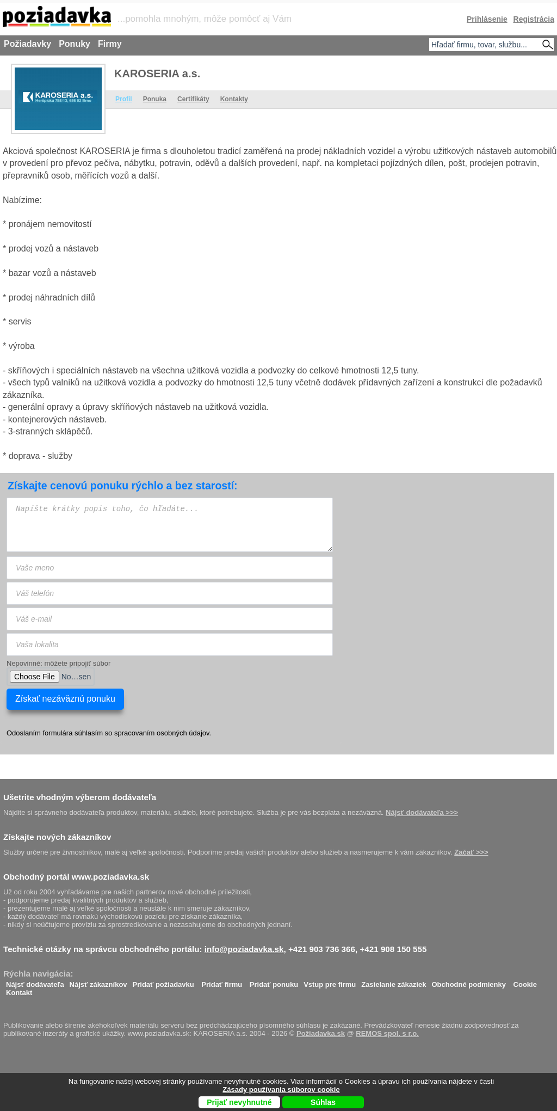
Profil (123, 99)
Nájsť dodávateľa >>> (422, 812)
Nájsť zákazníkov (98, 981)
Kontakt (19, 990)
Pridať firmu (221, 981)
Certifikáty (193, 99)
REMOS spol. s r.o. (387, 1033)
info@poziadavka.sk (244, 949)
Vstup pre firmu (330, 981)
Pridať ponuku (274, 981)
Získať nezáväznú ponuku (65, 698)
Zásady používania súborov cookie (280, 1089)
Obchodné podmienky (468, 981)
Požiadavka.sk (320, 1033)
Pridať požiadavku (163, 981)
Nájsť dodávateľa (35, 981)
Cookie (525, 981)
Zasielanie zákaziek (393, 981)
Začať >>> (471, 852)
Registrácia (533, 19)
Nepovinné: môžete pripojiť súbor (58, 663)
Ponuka (154, 99)
